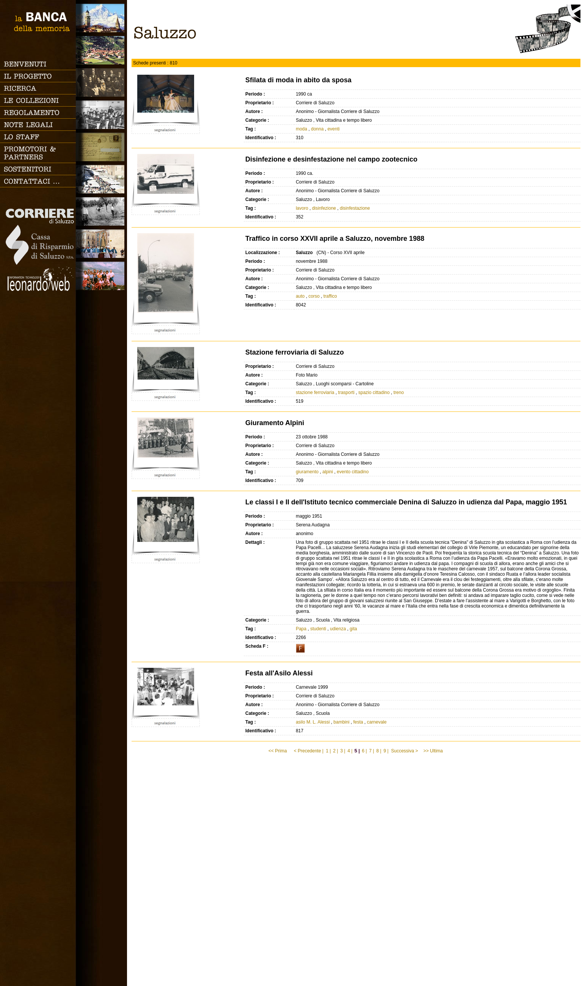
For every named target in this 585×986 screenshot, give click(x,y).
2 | (335, 751)
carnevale (377, 722)
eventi (334, 129)
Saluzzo (101, 18)
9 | (385, 751)
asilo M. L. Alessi (312, 722)
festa (358, 722)
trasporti (346, 392)
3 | (342, 751)
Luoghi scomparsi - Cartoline (101, 147)
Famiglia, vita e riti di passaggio (101, 82)
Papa (301, 628)
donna (317, 129)
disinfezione (324, 208)
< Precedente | (308, 751)
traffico (330, 296)
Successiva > (404, 751)
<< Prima (278, 751)
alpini (327, 471)
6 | (364, 751)
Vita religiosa (101, 243)
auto (300, 296)
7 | (371, 751)
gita (353, 628)
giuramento (307, 471)
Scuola (101, 114)
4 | (349, 751)
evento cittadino (353, 471)
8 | (378, 751)
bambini (342, 722)
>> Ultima (433, 751)
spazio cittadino (374, 392)
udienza (338, 628)
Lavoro (101, 211)
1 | (328, 751)
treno (399, 392)
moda (301, 129)
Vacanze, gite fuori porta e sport (101, 276)
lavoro (302, 208)
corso (314, 296)
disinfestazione (355, 208)
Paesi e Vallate (101, 50)
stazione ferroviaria (315, 392)
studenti (318, 628)
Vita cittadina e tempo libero (101, 179)
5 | (357, 751)
